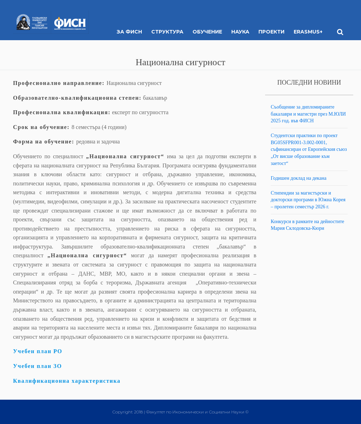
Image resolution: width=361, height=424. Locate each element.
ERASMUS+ (308, 32)
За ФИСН (129, 32)
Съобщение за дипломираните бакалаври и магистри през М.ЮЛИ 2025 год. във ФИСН (308, 113)
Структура (167, 32)
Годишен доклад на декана (298, 178)
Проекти (271, 32)
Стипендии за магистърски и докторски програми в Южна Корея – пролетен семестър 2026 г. (308, 199)
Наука (240, 32)
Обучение (207, 32)
